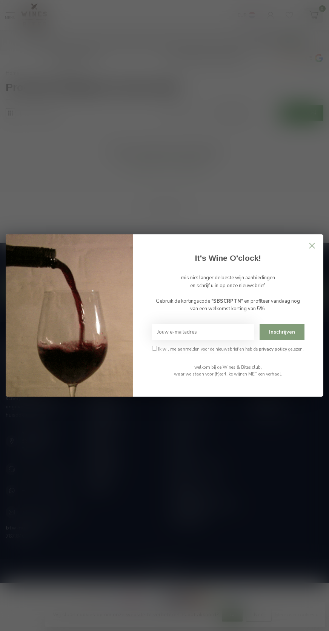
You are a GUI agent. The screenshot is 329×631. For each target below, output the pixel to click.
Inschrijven (282, 332)
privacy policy (273, 349)
